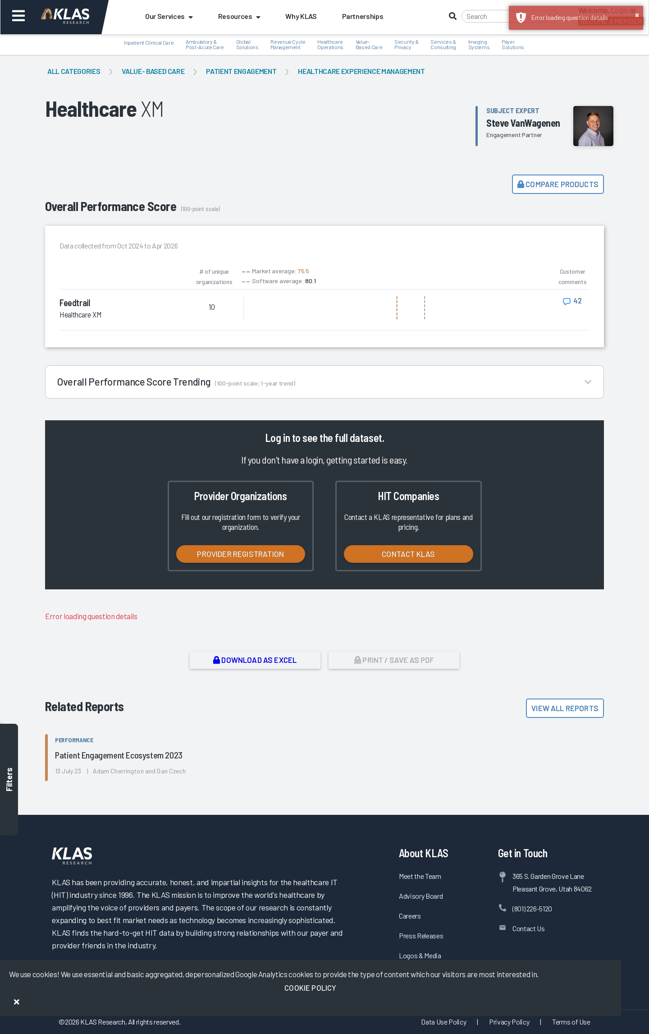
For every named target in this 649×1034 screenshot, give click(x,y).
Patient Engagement (241, 71)
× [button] (637, 14)
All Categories (73, 71)
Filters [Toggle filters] (9, 780)
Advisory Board (421, 896)
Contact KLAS (408, 553)
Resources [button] (239, 16)
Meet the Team (420, 876)
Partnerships (363, 16)
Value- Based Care (153, 71)
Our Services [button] (169, 16)
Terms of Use (571, 1021)
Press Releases (421, 935)
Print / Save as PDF (394, 659)
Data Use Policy (443, 1021)
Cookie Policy (310, 987)
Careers (410, 915)
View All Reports (565, 707)
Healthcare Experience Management (361, 71)
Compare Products (558, 183)
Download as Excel (255, 659)
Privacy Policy (509, 1021)
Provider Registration (240, 553)
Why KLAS (300, 16)
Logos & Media (420, 955)
